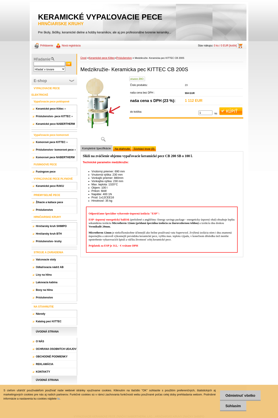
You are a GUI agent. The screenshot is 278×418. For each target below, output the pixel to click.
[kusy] (205, 112)
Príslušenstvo (124, 57)
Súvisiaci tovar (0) (144, 148)
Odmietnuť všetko (240, 395)
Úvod (83, 57)
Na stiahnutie (122, 148)
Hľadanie (42, 59)
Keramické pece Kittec (101, 57)
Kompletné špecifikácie (96, 148)
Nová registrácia (71, 45)
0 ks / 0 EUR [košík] (225, 45)
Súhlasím (233, 406)
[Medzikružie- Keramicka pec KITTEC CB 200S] (103, 111)
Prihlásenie (46, 45)
